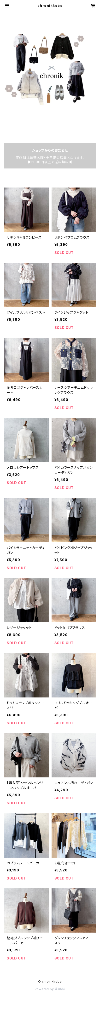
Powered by (50, 989)
